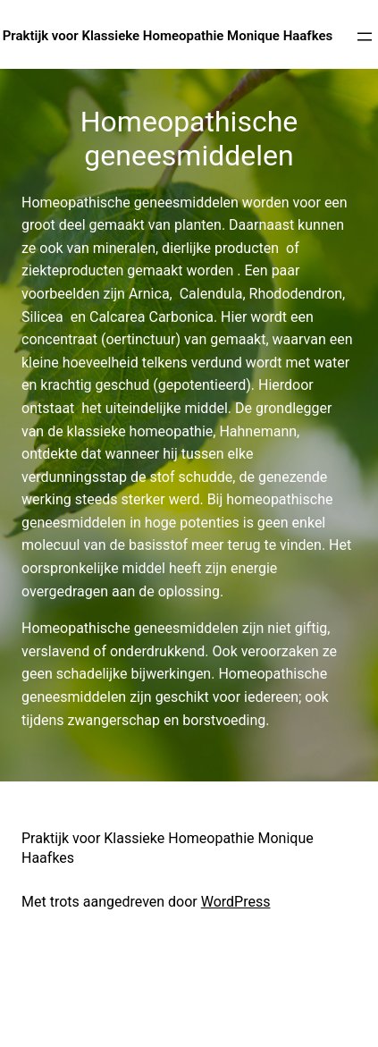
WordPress (236, 901)
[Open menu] (364, 36)
